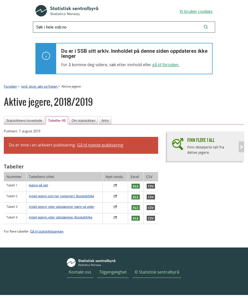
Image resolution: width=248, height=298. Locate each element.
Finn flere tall (201, 140)
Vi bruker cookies (196, 11)
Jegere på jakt (38, 185)
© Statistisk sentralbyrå (157, 272)
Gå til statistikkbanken (47, 231)
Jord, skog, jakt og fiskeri (39, 86)
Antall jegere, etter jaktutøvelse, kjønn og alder (61, 206)
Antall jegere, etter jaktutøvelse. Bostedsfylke (60, 217)
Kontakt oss (80, 272)
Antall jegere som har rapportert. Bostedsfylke (61, 196)
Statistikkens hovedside (24, 120)
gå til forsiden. (165, 64)
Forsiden (10, 86)
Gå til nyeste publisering (100, 145)
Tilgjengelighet (113, 272)
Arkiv (105, 120)
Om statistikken (83, 120)
